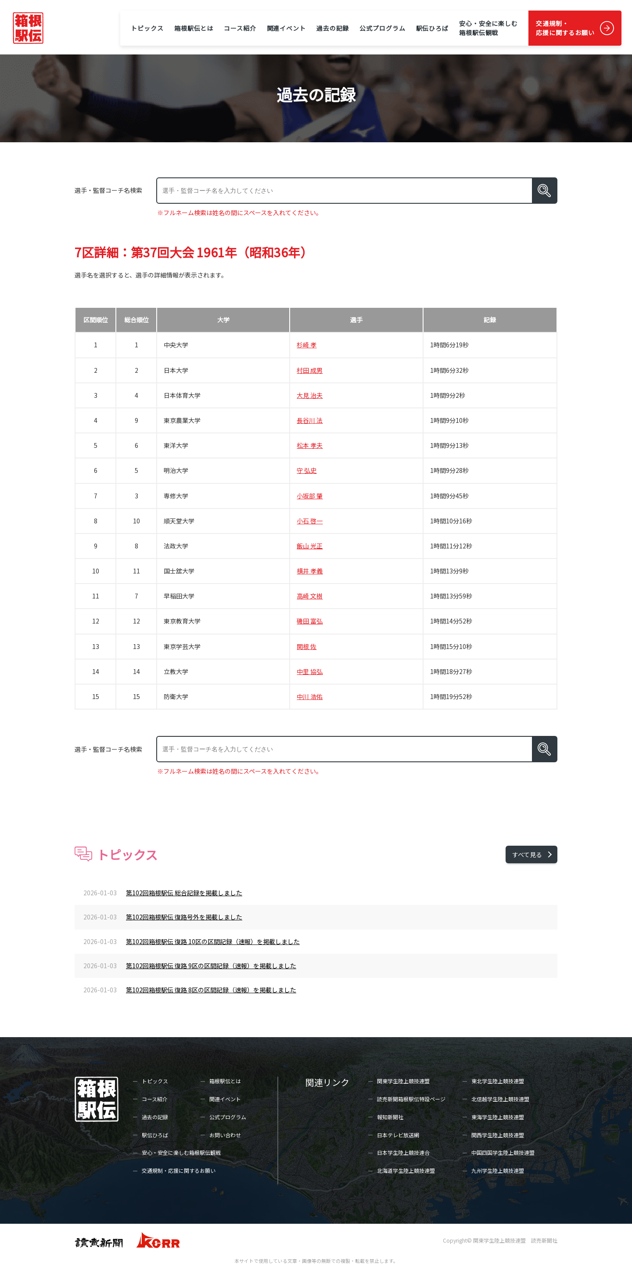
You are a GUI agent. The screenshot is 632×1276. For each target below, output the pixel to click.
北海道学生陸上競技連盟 (406, 1170)
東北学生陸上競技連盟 (497, 1081)
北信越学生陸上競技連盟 (500, 1099)
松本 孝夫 (310, 445)
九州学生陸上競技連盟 (497, 1170)
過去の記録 (332, 28)
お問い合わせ (225, 1135)
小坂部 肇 (310, 495)
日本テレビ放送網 (398, 1135)
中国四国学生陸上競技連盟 (503, 1152)
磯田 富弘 (310, 620)
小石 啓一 (310, 520)
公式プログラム (382, 28)
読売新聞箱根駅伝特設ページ (411, 1099)
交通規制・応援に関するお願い (565, 28)
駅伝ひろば (432, 28)
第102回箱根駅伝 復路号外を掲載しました (184, 916)
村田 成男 (310, 370)
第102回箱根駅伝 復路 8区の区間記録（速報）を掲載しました (211, 989)
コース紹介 (240, 28)
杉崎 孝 (306, 344)
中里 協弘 (310, 671)
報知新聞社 (390, 1117)
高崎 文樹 (310, 595)
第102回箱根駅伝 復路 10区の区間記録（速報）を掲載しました (213, 941)
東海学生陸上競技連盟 (497, 1117)
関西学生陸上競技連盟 (497, 1135)
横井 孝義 (310, 570)
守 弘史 (306, 470)
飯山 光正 (310, 545)
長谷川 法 (310, 420)
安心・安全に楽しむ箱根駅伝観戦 (488, 28)
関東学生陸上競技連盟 (403, 1081)
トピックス (147, 28)
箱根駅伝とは (193, 28)
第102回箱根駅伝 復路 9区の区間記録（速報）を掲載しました (211, 965)
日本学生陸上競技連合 (403, 1152)
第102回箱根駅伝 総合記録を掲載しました (184, 892)
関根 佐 (306, 646)
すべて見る (527, 854)
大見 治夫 (310, 395)
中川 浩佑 (310, 696)
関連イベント (286, 28)
